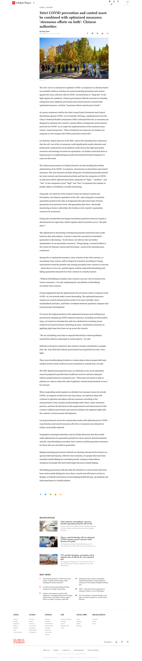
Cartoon (47, 634)
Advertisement (79, 650)
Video (78, 619)
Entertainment (65, 626)
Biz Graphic (32, 632)
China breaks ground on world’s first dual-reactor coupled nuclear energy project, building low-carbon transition (57, 581)
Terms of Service (93, 650)
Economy (32, 623)
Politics (15, 619)
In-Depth (94, 619)
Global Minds (49, 623)
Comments (32, 626)
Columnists (48, 632)
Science (15, 628)
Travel (62, 628)
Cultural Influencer (66, 619)
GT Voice (31, 619)
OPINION (48, 615)
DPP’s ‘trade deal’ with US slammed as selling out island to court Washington (92, 590)
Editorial (47, 619)
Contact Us (66, 650)
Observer (47, 621)
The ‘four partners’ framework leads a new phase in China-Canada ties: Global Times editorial (93, 597)
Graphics (79, 621)
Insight (31, 621)
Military (15, 626)
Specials (78, 626)
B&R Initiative (33, 630)
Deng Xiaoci (46, 31)
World (94, 621)
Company (32, 628)
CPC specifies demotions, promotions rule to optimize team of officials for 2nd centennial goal (77, 557)
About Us (46, 650)
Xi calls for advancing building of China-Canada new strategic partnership (56, 588)
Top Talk (47, 628)
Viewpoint (48, 630)
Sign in (127, 3)
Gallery (78, 623)
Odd (14, 630)
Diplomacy (16, 623)
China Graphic (17, 632)
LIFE (62, 615)
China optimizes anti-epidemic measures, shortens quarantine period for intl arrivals (76, 523)
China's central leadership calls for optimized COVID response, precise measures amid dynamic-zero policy (77, 539)
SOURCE (32, 615)
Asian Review (49, 626)
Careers (55, 650)
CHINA (42, 7)
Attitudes (63, 621)
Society (15, 621)
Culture (63, 623)
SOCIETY (49, 7)
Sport (93, 623)
